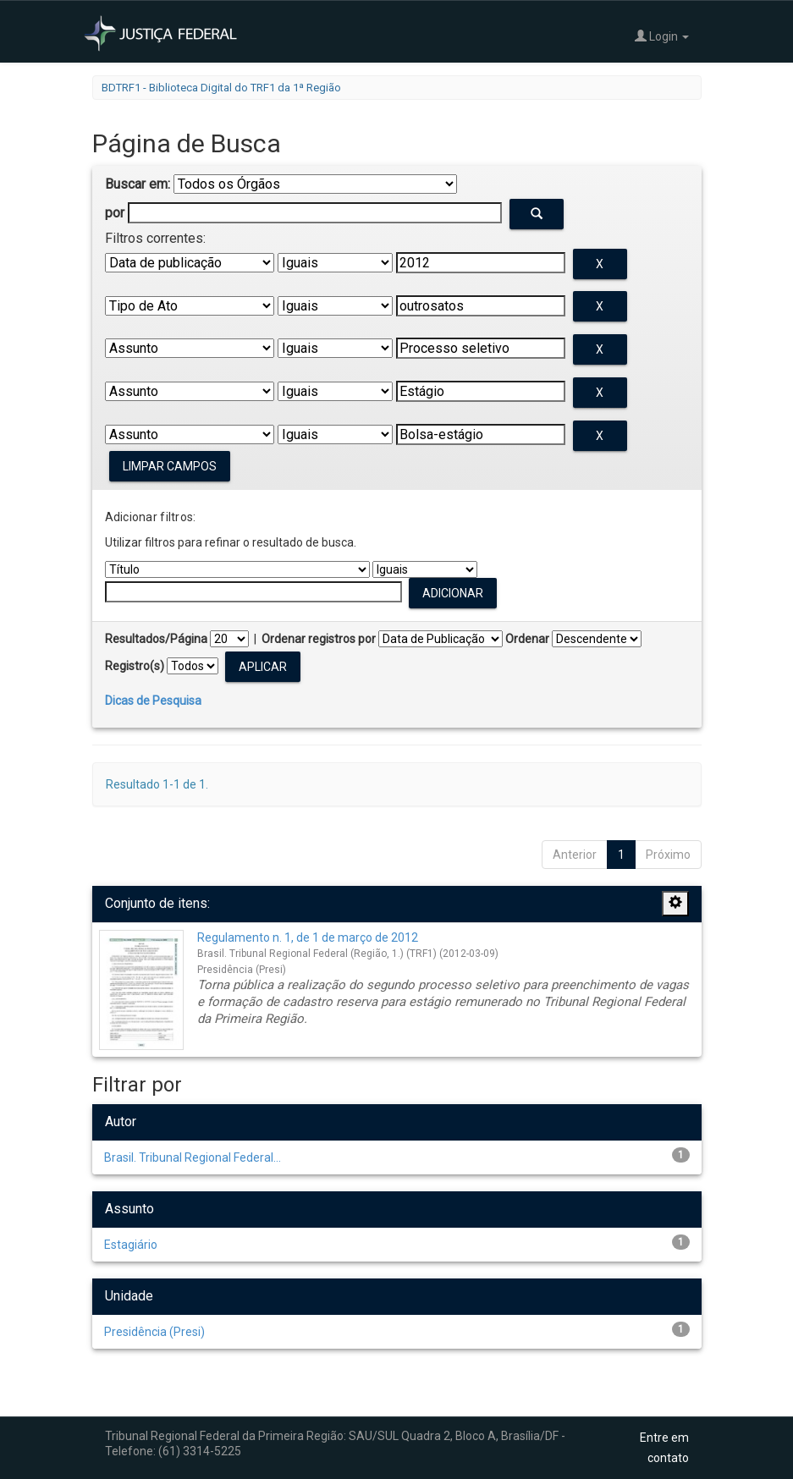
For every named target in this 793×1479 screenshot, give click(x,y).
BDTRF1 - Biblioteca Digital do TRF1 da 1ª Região (221, 87)
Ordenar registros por (319, 639)
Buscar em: (137, 184)
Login (662, 36)
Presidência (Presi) (154, 1332)
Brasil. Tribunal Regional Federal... (192, 1157)
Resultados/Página (156, 639)
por (114, 213)
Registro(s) (134, 666)
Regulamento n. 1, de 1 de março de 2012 (307, 937)
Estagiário (130, 1244)
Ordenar (527, 639)
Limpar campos (170, 466)
